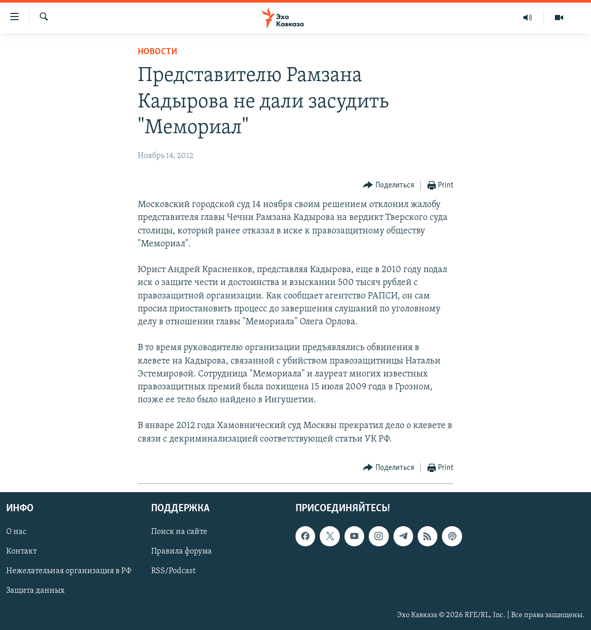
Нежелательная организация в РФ (69, 571)
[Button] (388, 186)
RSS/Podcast (173, 571)
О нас (16, 532)
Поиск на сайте (179, 532)
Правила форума (181, 551)
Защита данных (35, 591)
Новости (157, 52)
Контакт (21, 551)
